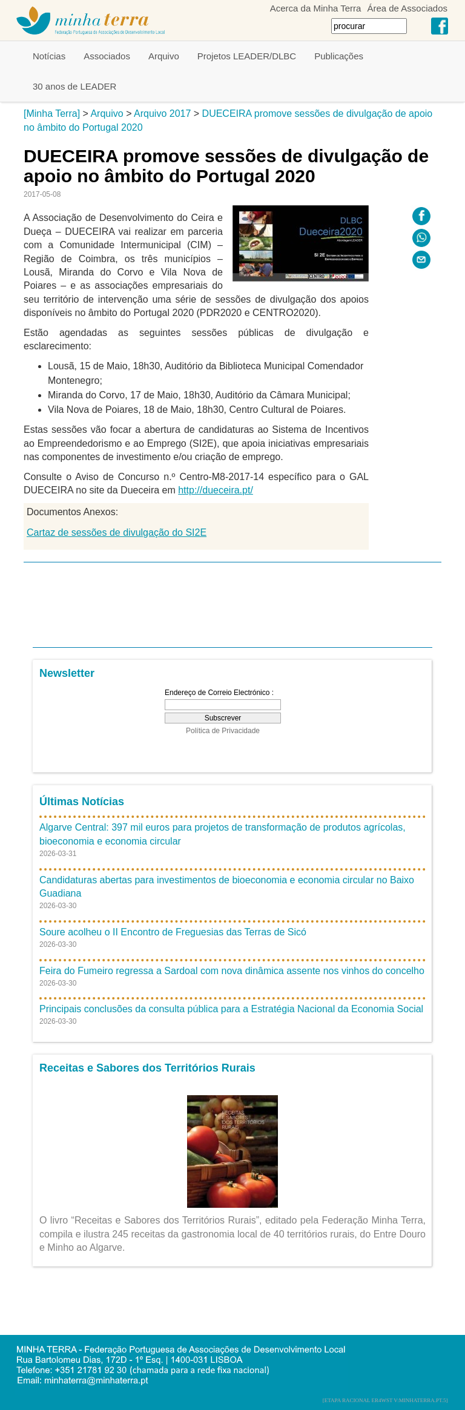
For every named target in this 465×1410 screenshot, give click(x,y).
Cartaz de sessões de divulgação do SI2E (116, 532)
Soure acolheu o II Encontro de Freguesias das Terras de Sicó (172, 932)
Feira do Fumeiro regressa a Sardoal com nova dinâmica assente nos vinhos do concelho (231, 971)
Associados (107, 56)
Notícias (49, 56)
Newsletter (66, 673)
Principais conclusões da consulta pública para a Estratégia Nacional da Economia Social (231, 1009)
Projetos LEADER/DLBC (246, 56)
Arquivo (163, 56)
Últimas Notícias (81, 802)
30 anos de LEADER (74, 86)
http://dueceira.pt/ (215, 490)
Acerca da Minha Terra (315, 8)
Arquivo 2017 (162, 113)
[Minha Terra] (52, 113)
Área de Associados (407, 8)
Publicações (338, 56)
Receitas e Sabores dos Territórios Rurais (147, 1068)
